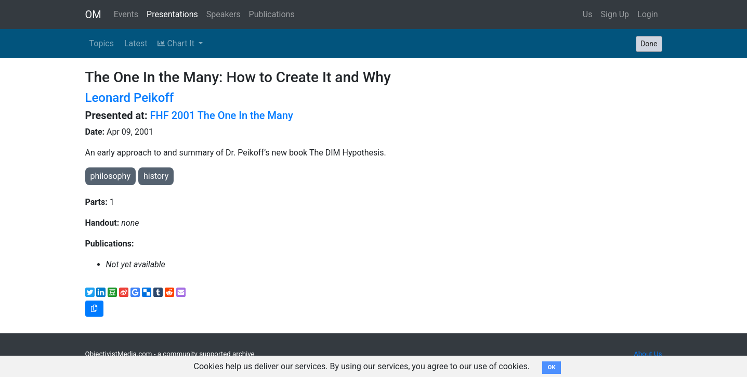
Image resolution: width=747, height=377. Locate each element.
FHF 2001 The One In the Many (221, 115)
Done (648, 44)
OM (93, 14)
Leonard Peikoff (129, 97)
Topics (101, 43)
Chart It (177, 43)
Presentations (172, 14)
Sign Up (615, 14)
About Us (648, 354)
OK (552, 367)
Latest (136, 43)
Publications (272, 14)
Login (647, 14)
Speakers (223, 14)
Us (588, 14)
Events (126, 14)
